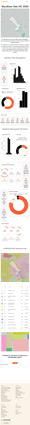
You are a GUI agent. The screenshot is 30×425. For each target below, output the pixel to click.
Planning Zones (4, 397)
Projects (2, 394)
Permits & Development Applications (5, 391)
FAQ (2, 408)
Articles (2, 413)
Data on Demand (4, 389)
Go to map (15, 363)
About (17, 411)
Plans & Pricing (18, 406)
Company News (4, 414)
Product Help (3, 406)
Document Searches (19, 397)
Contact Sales (18, 407)
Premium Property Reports (6, 388)
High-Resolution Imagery (5, 387)
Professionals (18, 394)
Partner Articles (4, 415)
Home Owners (18, 388)
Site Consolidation (4, 396)
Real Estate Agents (4, 412)
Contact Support (19, 412)
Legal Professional (19, 391)
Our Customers (18, 395)
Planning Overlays (4, 398)
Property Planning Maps (5, 401)
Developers (18, 390)
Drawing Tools (3, 395)
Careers (17, 413)
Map (16, 396)
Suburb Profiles (18, 387)
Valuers (17, 389)
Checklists (3, 416)
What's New (3, 409)
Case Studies (3, 407)
